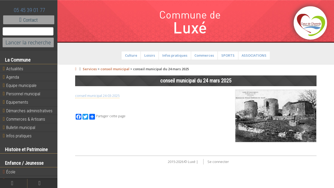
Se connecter (218, 161)
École (9, 171)
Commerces (204, 55)
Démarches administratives (27, 110)
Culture (131, 55)
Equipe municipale (20, 85)
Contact (28, 20)
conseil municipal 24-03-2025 (97, 95)
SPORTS (228, 55)
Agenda (11, 77)
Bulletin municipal (19, 127)
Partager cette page (107, 117)
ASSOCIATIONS (254, 55)
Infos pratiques (17, 135)
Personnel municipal (21, 93)
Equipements (15, 102)
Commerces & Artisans (24, 119)
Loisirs (149, 55)
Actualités (13, 68)
